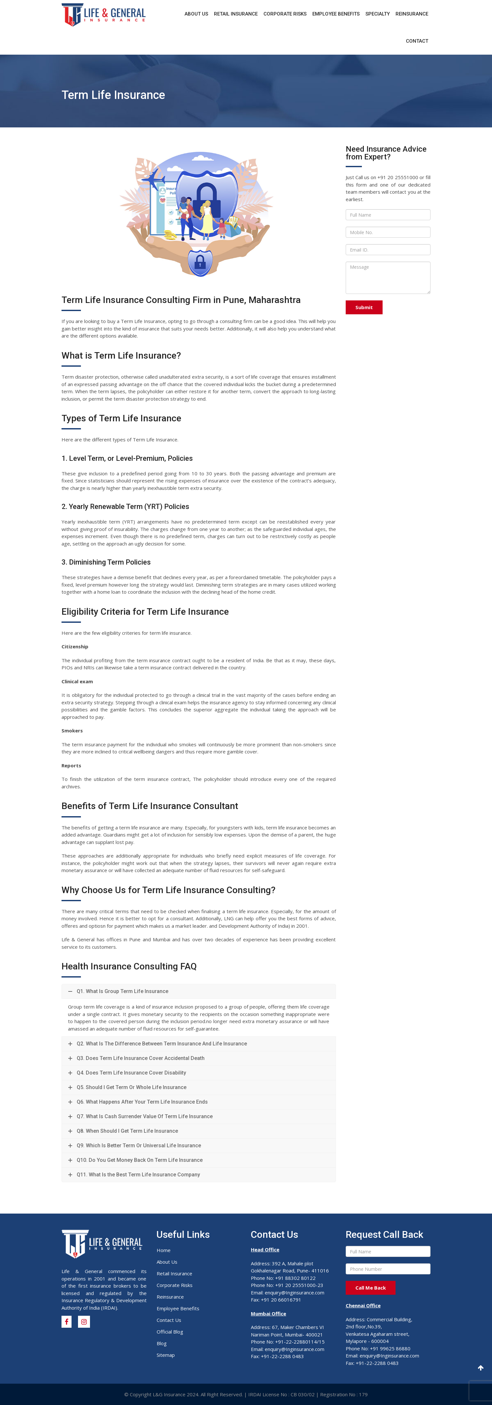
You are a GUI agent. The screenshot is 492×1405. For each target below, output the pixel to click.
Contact (417, 41)
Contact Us (169, 1320)
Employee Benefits (336, 14)
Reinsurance (412, 14)
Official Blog (170, 1331)
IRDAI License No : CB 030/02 (281, 1394)
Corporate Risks (285, 14)
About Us (196, 14)
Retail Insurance (236, 14)
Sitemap (166, 1355)
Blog (162, 1343)
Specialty (377, 14)
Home (164, 1250)
